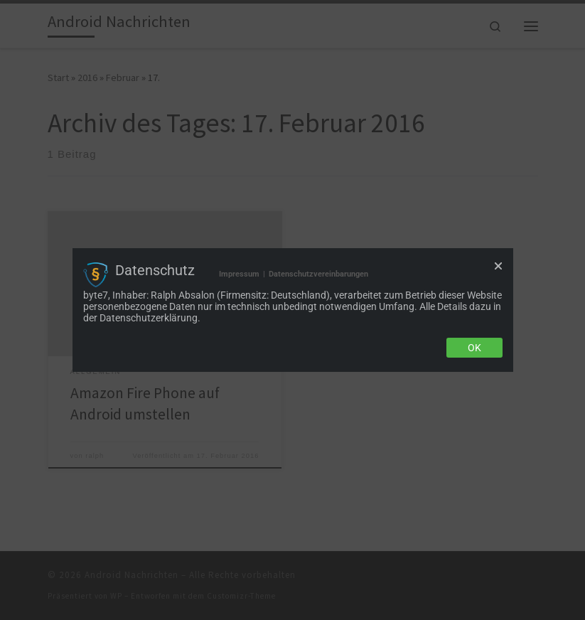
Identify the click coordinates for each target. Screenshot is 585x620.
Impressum (239, 274)
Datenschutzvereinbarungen (318, 274)
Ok (474, 347)
